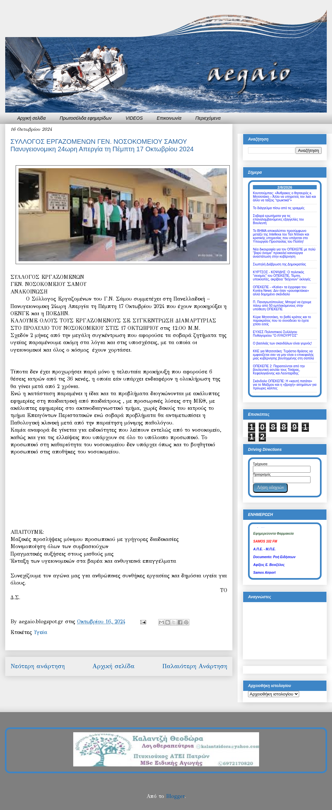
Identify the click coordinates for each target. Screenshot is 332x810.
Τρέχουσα (260, 464)
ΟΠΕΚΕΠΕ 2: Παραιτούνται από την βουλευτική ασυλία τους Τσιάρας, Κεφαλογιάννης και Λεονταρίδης (279, 369)
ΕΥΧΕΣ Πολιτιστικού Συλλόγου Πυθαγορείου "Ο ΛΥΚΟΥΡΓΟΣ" (275, 333)
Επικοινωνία (169, 118)
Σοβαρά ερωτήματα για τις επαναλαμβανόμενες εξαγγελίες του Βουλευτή (278, 219)
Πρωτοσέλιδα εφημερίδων (86, 118)
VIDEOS (134, 118)
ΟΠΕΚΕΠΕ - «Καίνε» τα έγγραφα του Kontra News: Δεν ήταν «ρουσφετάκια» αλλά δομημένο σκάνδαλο (281, 290)
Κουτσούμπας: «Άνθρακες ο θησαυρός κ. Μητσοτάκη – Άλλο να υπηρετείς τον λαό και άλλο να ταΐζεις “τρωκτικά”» (284, 196)
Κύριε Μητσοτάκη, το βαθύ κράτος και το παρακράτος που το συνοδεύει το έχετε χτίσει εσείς (282, 320)
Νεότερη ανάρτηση (37, 666)
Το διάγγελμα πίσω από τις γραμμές (279, 208)
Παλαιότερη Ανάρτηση (194, 666)
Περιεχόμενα (208, 118)
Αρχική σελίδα (31, 118)
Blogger (175, 796)
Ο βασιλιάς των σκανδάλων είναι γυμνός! (282, 343)
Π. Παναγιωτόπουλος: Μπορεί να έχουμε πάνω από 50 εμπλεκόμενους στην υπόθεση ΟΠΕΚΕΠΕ (282, 305)
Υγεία (40, 632)
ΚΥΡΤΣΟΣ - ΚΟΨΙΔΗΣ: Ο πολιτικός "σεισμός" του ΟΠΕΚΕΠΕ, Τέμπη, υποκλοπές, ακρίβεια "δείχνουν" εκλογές (282, 275)
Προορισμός (261, 474)
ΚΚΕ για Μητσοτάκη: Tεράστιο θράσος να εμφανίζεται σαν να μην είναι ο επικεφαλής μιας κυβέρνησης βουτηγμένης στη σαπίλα (283, 354)
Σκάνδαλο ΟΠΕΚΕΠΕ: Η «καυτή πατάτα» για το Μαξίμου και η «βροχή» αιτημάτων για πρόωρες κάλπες (284, 384)
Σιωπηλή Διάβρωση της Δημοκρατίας (279, 264)
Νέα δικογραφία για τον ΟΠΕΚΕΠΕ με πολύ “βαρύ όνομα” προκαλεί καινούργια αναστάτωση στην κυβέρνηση (284, 253)
